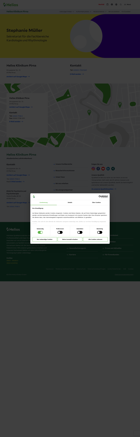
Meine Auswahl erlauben (70, 239)
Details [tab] (70, 202)
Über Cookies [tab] (96, 202)
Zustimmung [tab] (44, 202)
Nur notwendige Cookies (44, 239)
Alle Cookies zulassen (95, 239)
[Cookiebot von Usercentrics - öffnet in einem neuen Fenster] (100, 196)
